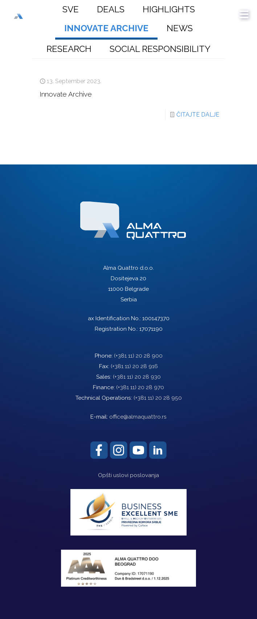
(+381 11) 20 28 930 (137, 377)
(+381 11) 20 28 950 (158, 398)
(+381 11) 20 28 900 (138, 356)
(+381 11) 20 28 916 (134, 366)
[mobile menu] (244, 11)
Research (68, 49)
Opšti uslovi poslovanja (128, 475)
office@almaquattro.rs (138, 417)
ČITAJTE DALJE (197, 114)
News (180, 28)
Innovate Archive (106, 28)
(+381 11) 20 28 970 (140, 387)
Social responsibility (160, 49)
